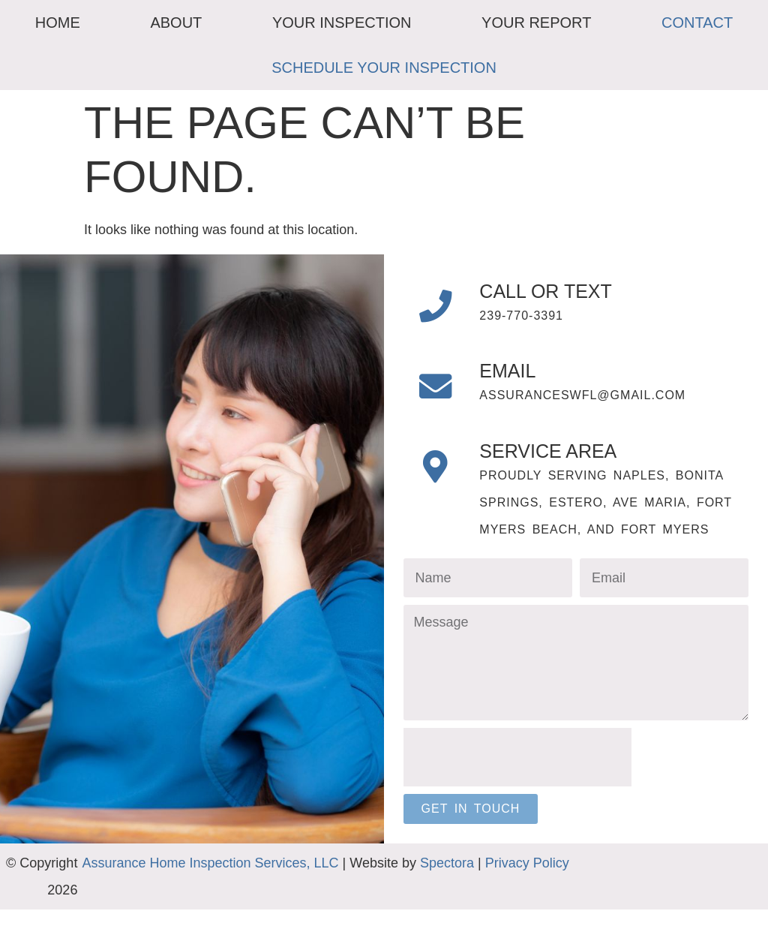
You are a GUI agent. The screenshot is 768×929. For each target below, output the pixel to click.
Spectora (447, 882)
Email (518, 381)
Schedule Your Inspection (384, 67)
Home (57, 22)
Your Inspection (342, 22)
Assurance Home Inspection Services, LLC (210, 882)
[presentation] (518, 777)
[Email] (441, 401)
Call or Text (556, 291)
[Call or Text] (441, 311)
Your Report (536, 22)
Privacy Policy (527, 882)
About (176, 22)
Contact (697, 22)
